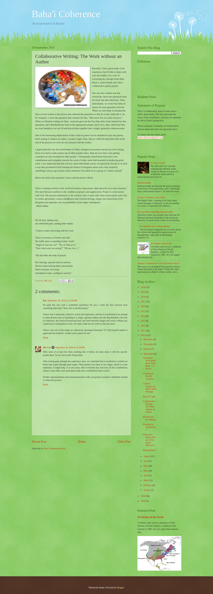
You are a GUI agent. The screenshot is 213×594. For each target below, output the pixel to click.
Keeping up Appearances (149, 427)
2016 (143, 306)
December (148, 339)
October (147, 349)
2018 (143, 297)
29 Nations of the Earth (161, 243)
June (145, 466)
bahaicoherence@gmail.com (150, 137)
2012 (143, 326)
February (147, 485)
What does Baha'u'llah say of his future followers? (149, 440)
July (145, 461)
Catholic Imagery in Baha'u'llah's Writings (150, 387)
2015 (143, 311)
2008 (143, 501)
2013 (143, 321)
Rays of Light (149, 396)
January (147, 490)
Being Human (149, 450)
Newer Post (39, 441)
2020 (143, 287)
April (146, 475)
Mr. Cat (47, 347)
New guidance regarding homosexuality (155, 212)
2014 (143, 316)
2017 (143, 301)
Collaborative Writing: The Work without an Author (149, 406)
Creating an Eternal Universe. (148, 376)
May (145, 471)
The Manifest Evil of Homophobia (154, 226)
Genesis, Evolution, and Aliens (151, 197)
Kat (45, 300)
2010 (143, 335)
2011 (143, 330)
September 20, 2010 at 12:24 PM (70, 347)
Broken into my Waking (149, 418)
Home (82, 441)
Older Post (124, 441)
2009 (143, 496)
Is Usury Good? (158, 163)
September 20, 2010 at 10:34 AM (62, 300)
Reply (45, 337)
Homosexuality (144, 183)
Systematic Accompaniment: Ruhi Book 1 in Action (149, 363)
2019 (143, 292)
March (146, 480)
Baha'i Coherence (66, 14)
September (148, 354)
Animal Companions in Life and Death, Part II (158, 263)
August (146, 456)
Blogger (120, 587)
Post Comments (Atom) (54, 448)
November (148, 344)
